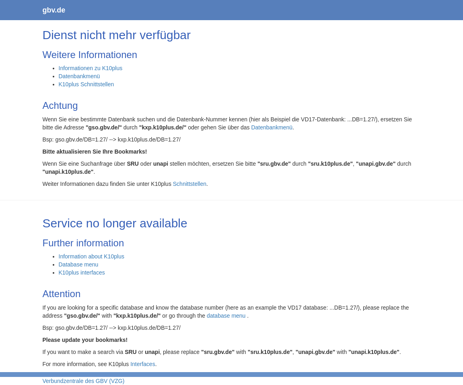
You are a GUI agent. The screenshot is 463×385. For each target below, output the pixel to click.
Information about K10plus (91, 256)
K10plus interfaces (82, 272)
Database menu (79, 264)
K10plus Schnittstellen (86, 84)
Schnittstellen (189, 184)
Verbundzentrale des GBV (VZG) (84, 381)
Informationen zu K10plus (91, 68)
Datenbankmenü (79, 76)
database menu (227, 315)
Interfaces (142, 364)
